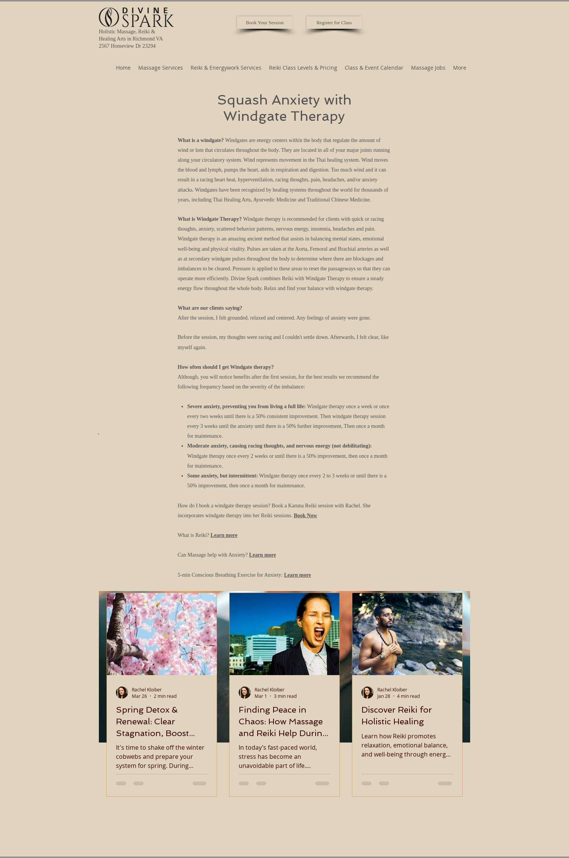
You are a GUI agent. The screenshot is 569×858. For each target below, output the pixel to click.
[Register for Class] (334, 22)
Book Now (305, 515)
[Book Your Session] (264, 22)
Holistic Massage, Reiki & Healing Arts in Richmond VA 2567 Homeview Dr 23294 (131, 39)
